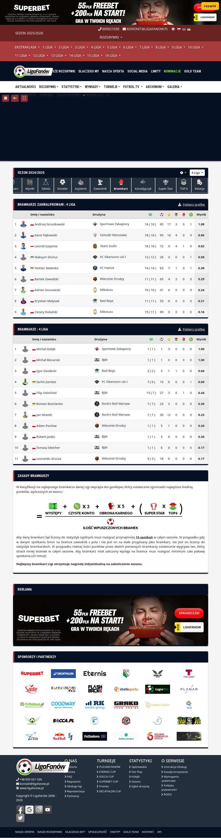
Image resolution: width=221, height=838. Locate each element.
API (159, 832)
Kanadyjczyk (143, 185)
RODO (166, 794)
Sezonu (135, 781)
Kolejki (134, 776)
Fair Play (135, 772)
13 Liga (57, 55)
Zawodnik (100, 185)
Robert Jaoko (43, 437)
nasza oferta (113, 71)
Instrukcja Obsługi (174, 767)
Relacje (199, 185)
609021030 (109, 29)
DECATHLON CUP (109, 791)
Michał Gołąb (44, 349)
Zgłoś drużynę (139, 786)
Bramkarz (121, 185)
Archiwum (154, 87)
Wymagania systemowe (170, 779)
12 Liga (39, 55)
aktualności (25, 87)
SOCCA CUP (105, 776)
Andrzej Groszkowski (47, 224)
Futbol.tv (131, 87)
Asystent (81, 185)
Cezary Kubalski (43, 312)
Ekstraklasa (26, 47)
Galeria (173, 87)
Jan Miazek (42, 415)
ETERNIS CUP (106, 772)
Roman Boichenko (47, 404)
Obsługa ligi (73, 786)
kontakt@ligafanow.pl (145, 29)
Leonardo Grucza (46, 458)
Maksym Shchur (44, 257)
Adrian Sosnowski (45, 290)
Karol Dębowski (43, 235)
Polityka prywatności (169, 787)
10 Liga (194, 47)
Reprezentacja (75, 791)
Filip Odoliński (44, 393)
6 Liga (128, 47)
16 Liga (111, 55)
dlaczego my (88, 71)
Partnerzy (72, 796)
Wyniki (30, 185)
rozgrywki (110, 37)
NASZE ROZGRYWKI (49, 832)
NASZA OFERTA (24, 832)
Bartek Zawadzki (44, 279)
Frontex (103, 786)
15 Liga (93, 55)
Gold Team (192, 71)
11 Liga (21, 55)
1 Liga (47, 47)
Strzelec (62, 185)
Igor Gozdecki (44, 371)
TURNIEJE (110, 87)
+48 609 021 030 (31, 779)
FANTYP (115, 832)
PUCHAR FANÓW (108, 767)
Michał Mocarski (46, 360)
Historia (71, 767)
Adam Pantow (44, 426)
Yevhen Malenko (44, 268)
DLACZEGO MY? (75, 832)
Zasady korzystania (174, 772)
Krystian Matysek (44, 301)
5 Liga (112, 47)
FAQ (68, 776)
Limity (156, 71)
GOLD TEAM (131, 832)
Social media (137, 71)
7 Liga (144, 47)
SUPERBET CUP (107, 781)
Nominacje (172, 71)
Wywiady (91, 87)
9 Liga (177, 47)
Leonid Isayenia (43, 246)
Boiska (70, 772)
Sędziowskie (138, 767)
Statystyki (70, 87)
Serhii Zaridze (44, 382)
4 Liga (96, 47)
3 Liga (80, 47)
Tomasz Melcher (46, 447)
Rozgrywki (47, 87)
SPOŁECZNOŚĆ (97, 832)
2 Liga (64, 47)
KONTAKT (148, 832)
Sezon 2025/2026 (29, 33)
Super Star (166, 185)
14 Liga (75, 55)
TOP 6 (184, 185)
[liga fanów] (33, 71)
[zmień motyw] (173, 29)
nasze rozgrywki (61, 71)
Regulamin (73, 781)
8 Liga (161, 47)
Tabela (45, 185)
